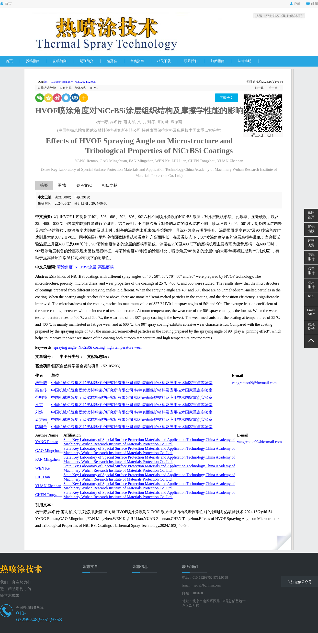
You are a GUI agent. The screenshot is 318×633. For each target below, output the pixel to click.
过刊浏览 (65, 88)
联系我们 (191, 61)
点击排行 (311, 271)
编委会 (112, 61)
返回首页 (311, 215)
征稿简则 (60, 61)
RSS (311, 296)
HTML (94, 88)
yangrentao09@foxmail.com (254, 383)
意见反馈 (311, 326)
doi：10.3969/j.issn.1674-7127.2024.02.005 (70, 81)
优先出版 (311, 229)
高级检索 (80, 88)
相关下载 (164, 61)
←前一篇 (258, 88)
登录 (295, 4)
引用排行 (311, 285)
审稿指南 (137, 61)
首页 (6, 4)
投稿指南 (33, 61)
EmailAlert (311, 312)
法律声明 (244, 61)
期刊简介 (86, 61)
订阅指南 (218, 61)
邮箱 (312, 4)
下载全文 (226, 98)
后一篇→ (274, 88)
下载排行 (311, 257)
